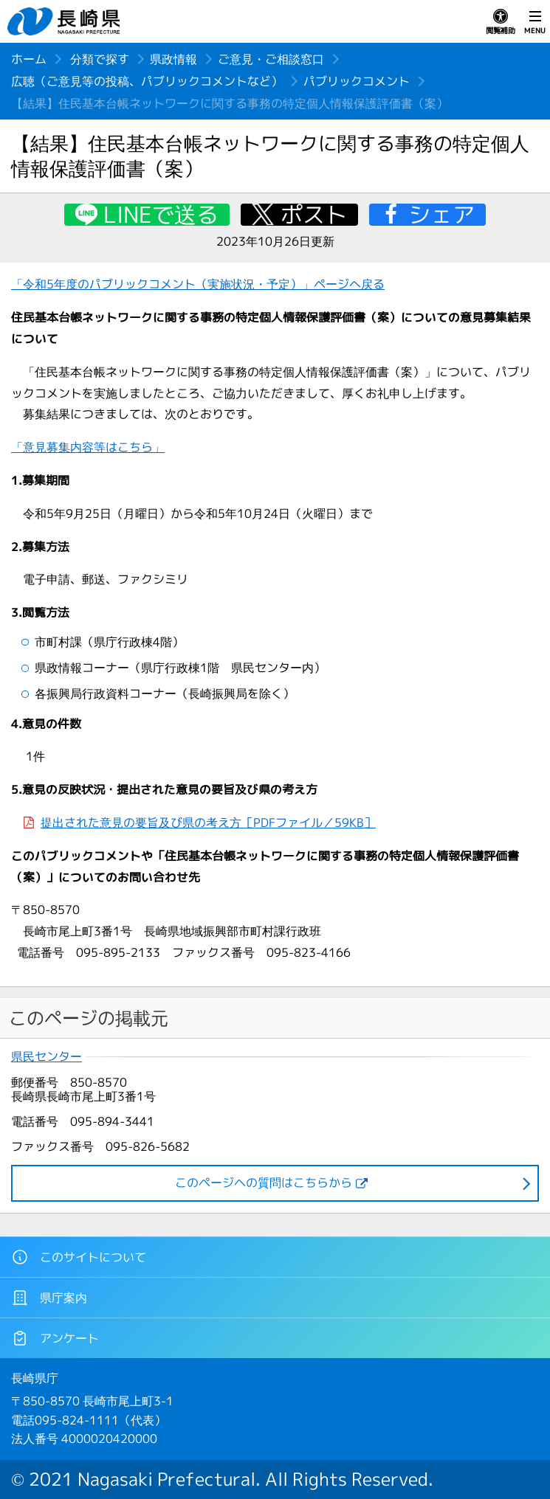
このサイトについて (78, 1257)
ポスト (314, 215)
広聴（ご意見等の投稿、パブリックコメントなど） (147, 81)
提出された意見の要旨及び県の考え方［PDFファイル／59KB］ (208, 822)
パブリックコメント (356, 81)
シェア (441, 215)
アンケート (55, 1338)
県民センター (46, 1057)
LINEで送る (161, 215)
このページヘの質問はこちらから (263, 1182)
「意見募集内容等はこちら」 (88, 447)
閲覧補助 (500, 22)
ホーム (29, 59)
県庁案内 (49, 1297)
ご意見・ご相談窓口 (271, 59)
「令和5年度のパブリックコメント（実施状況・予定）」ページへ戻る (198, 284)
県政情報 (173, 59)
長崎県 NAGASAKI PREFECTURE (65, 21)
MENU (535, 22)
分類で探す (99, 59)
